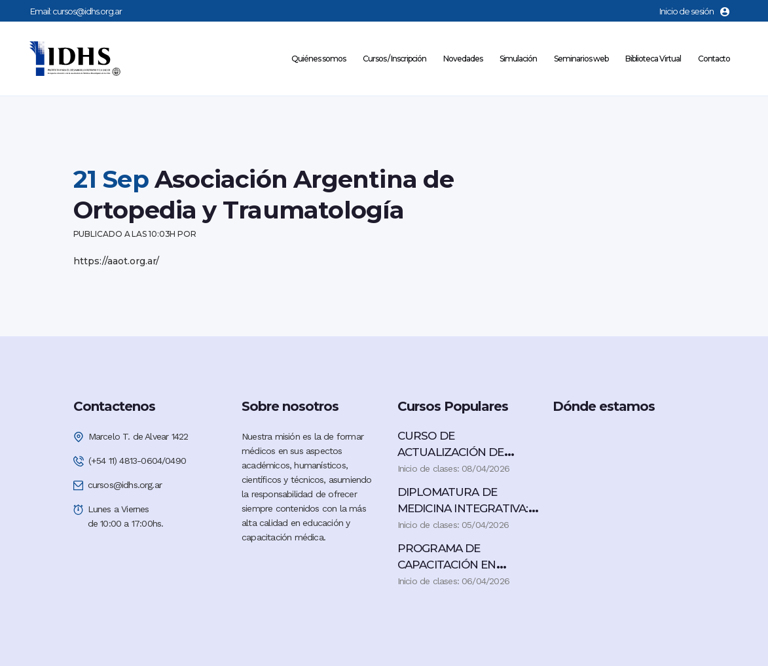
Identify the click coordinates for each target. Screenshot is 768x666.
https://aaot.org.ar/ (116, 261)
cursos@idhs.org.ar (87, 11)
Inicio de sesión (694, 11)
